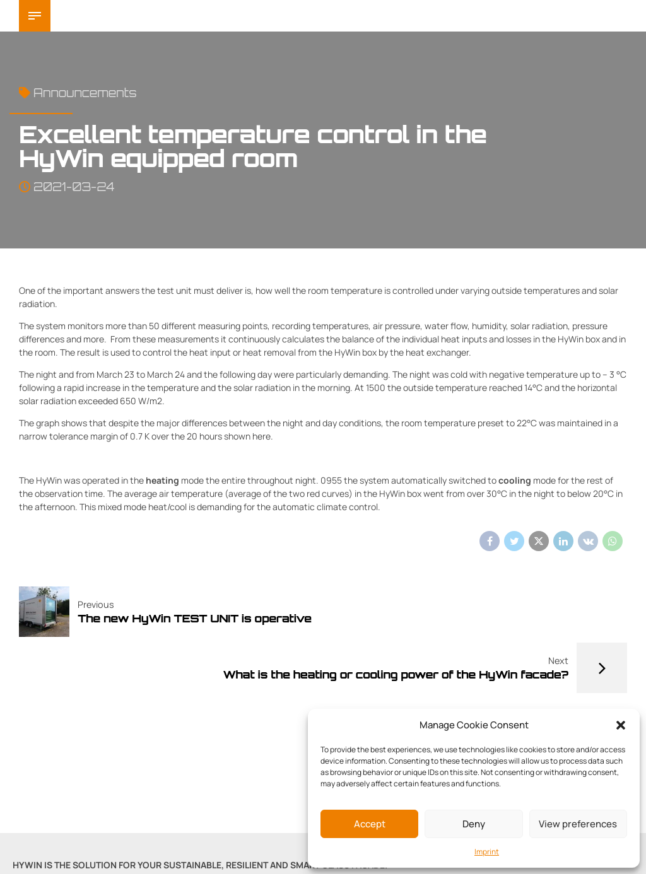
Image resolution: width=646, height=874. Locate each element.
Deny (473, 823)
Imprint (486, 851)
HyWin (91, 15)
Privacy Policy (226, 833)
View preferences (578, 823)
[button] (620, 725)
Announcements (84, 93)
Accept (369, 823)
